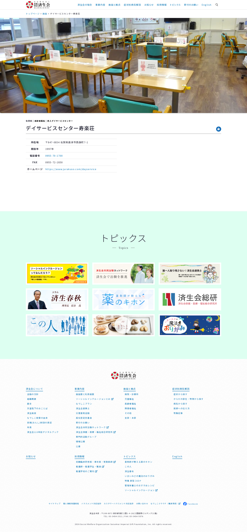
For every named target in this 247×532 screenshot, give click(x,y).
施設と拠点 (115, 4)
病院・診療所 (132, 394)
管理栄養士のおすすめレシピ (140, 485)
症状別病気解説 (132, 4)
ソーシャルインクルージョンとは (95, 398)
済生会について (34, 388)
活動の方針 (33, 394)
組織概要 (31, 398)
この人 (128, 466)
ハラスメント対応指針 (91, 503)
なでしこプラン (84, 403)
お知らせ (148, 4)
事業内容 (100, 4)
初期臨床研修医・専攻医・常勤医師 (96, 461)
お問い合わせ (142, 503)
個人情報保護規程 (71, 503)
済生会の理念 (85, 4)
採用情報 (162, 4)
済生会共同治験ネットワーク (92, 427)
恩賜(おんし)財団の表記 (39, 422)
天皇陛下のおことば (37, 408)
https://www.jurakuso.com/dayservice (71, 169)
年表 (29, 427)
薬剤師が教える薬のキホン (138, 461)
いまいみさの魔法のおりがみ (140, 475)
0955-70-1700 (54, 155)
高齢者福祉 (39, 120)
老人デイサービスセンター (60, 120)
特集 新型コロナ (133, 480)
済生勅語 (31, 413)
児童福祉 (129, 398)
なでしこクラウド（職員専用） (166, 503)
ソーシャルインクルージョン (141, 490)
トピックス (175, 4)
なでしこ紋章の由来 (37, 417)
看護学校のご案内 (87, 471)
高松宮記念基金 (84, 417)
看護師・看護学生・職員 (90, 466)
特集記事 (178, 413)
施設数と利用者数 (85, 394)
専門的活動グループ (86, 436)
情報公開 (80, 441)
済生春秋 (129, 471)
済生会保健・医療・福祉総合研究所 (96, 432)
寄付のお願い (191, 4)
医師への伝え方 (182, 408)
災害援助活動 (83, 413)
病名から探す (180, 403)
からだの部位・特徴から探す (189, 398)
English (207, 4)
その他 (128, 413)
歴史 (29, 403)
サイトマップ (55, 503)
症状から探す (180, 394)
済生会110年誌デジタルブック (43, 432)
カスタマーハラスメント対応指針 (119, 503)
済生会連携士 (83, 408)
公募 (78, 446)
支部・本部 (130, 417)
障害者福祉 (130, 408)
